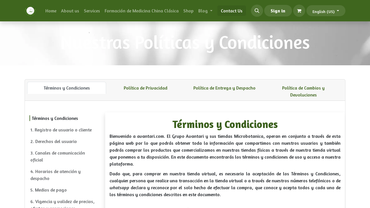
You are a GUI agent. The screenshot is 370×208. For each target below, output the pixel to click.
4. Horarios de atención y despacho (55, 174)
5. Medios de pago (48, 190)
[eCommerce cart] (299, 11)
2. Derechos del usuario (53, 141)
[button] (257, 11)
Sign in (278, 11)
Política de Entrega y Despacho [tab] (224, 88)
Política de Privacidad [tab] (145, 88)
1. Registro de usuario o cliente (61, 130)
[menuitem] (51, 10)
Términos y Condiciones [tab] (67, 88)
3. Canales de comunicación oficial (57, 156)
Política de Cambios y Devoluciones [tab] (303, 91)
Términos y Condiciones (55, 118)
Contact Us (232, 11)
